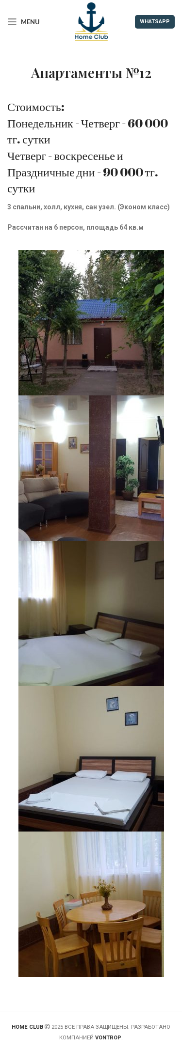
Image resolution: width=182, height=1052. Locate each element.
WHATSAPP (155, 21)
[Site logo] (91, 21)
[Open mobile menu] (23, 21)
